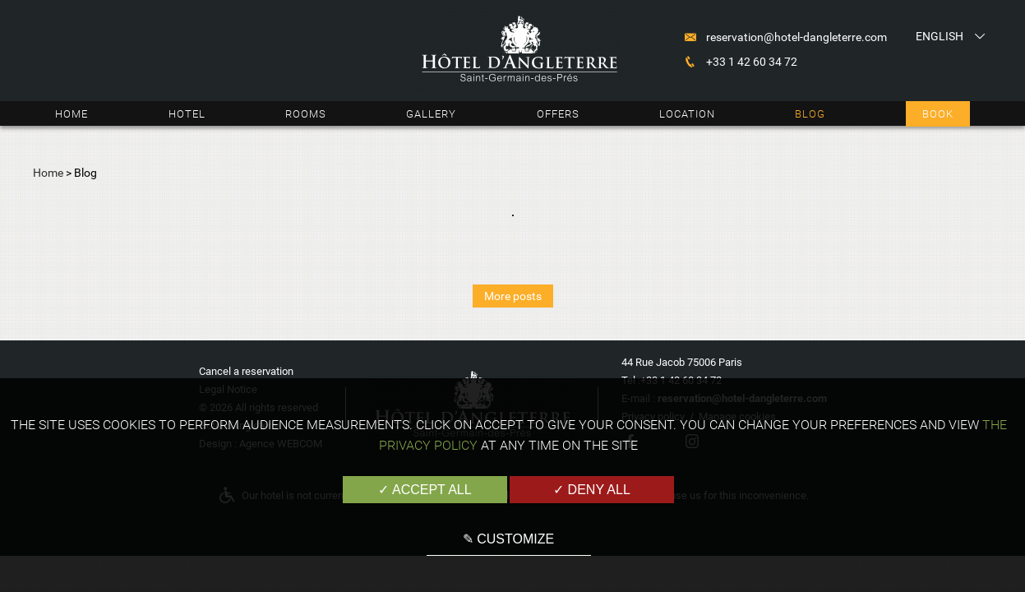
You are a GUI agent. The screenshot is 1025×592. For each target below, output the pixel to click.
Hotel (187, 114)
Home (71, 114)
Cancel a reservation (246, 371)
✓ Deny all (591, 490)
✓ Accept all (424, 490)
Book (937, 114)
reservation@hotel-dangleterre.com (796, 37)
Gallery (431, 114)
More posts (513, 296)
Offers (558, 114)
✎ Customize (508, 539)
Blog (810, 114)
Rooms (305, 114)
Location (687, 114)
